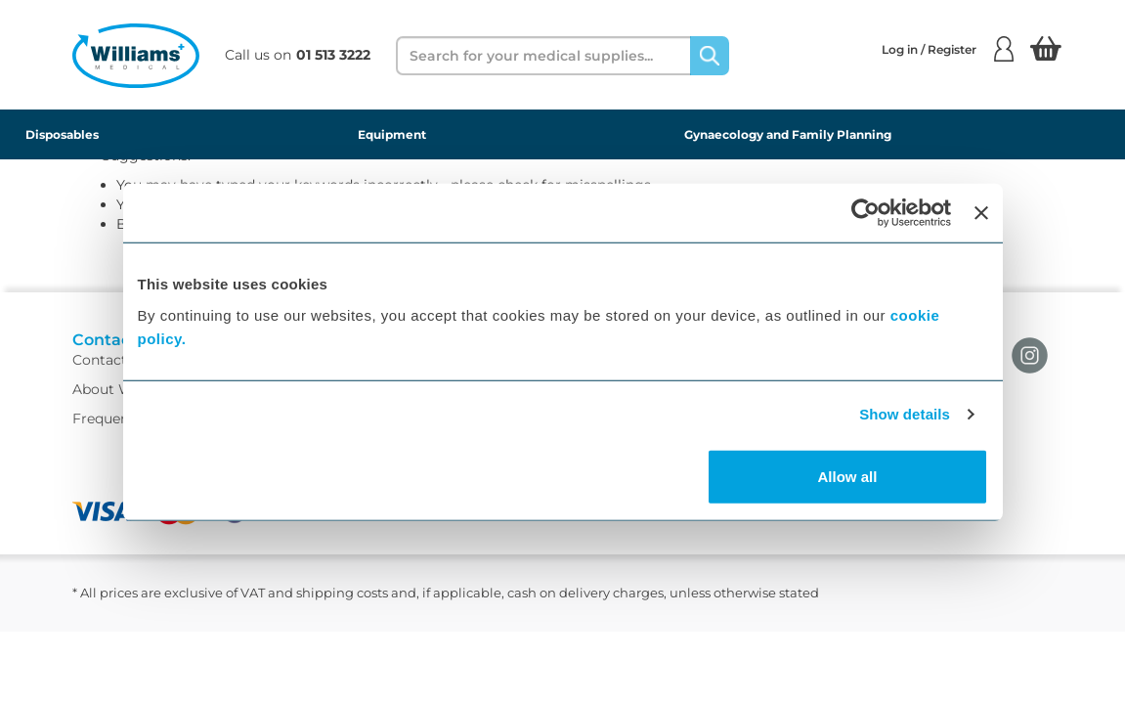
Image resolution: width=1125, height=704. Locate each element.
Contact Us (110, 377)
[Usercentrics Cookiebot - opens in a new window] (865, 213)
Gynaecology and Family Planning (787, 134)
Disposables (62, 134)
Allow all (848, 475)
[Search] (709, 55)
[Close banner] (981, 213)
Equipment (392, 134)
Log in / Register (948, 49)
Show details (904, 414)
